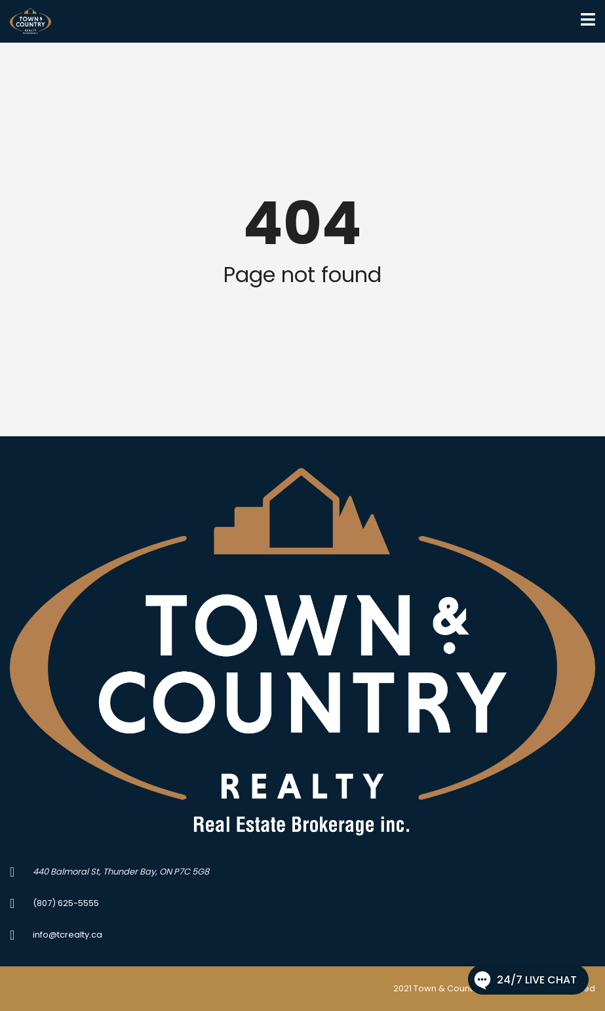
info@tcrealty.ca (67, 934)
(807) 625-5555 (66, 903)
